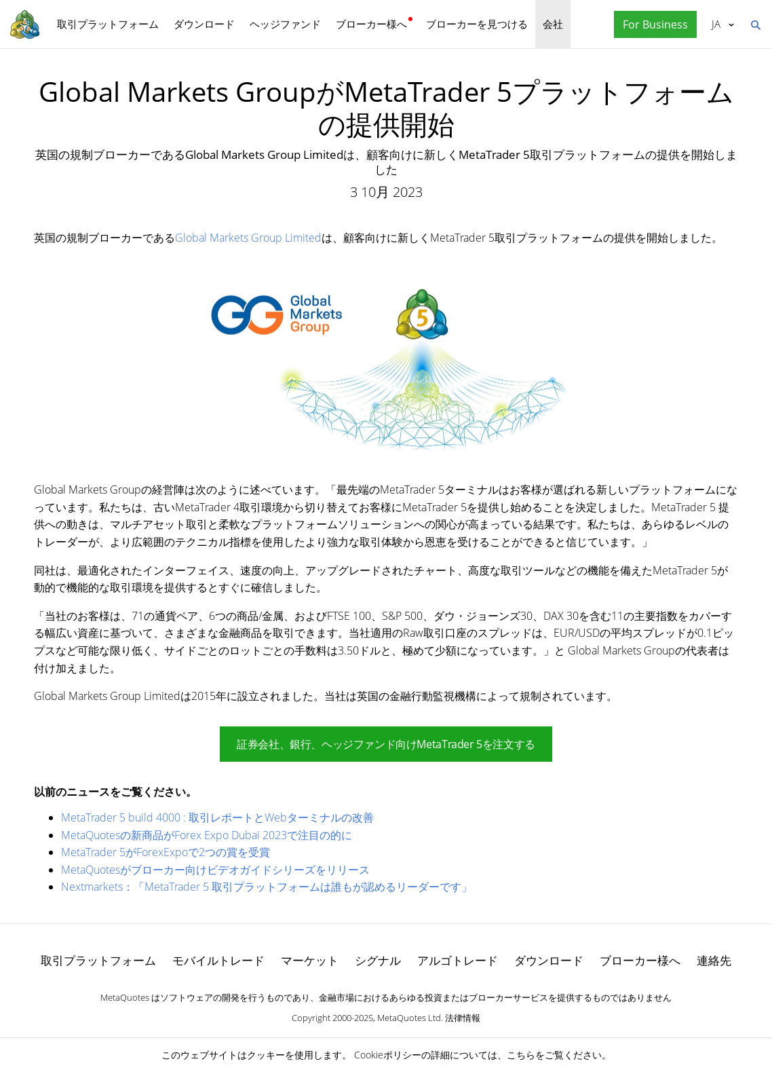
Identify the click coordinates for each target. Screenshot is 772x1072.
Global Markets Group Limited (248, 237)
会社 (553, 24)
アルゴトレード (457, 960)
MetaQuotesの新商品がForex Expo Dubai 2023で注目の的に (206, 835)
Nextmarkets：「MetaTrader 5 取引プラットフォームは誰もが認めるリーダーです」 (266, 886)
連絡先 (714, 960)
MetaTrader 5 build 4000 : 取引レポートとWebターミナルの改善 (217, 817)
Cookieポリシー (387, 1054)
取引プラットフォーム (108, 24)
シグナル (378, 960)
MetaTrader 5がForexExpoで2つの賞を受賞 (165, 852)
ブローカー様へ (371, 24)
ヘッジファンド (285, 24)
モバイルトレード (218, 960)
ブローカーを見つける (477, 24)
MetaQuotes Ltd (409, 1018)
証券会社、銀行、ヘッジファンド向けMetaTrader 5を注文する (386, 744)
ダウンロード (204, 24)
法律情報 (462, 1018)
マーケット (310, 960)
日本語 (716, 24)
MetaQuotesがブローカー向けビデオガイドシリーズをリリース (215, 869)
